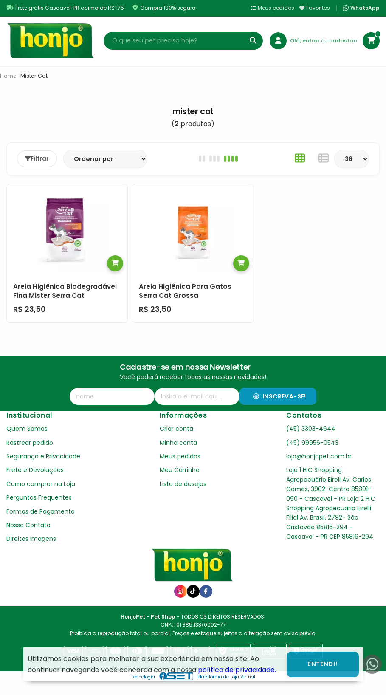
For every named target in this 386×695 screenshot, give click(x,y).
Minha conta (178, 442)
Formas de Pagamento (40, 511)
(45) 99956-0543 (312, 442)
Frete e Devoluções (35, 470)
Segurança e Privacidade (43, 456)
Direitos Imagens (31, 538)
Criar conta (176, 428)
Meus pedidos (272, 8)
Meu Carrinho (180, 470)
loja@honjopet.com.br (319, 456)
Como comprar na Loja (40, 484)
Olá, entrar (305, 40)
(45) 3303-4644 (310, 428)
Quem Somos (27, 428)
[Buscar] (253, 40)
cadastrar (343, 40)
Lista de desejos (183, 484)
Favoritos (314, 8)
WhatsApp (361, 8)
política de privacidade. (237, 670)
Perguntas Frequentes (39, 497)
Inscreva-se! (279, 396)
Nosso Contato (28, 525)
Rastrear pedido (29, 442)
